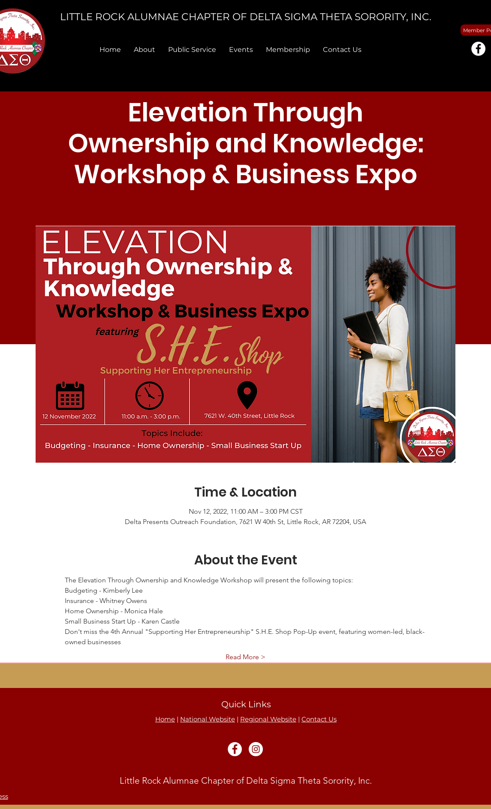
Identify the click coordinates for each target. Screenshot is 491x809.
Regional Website (268, 719)
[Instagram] (256, 749)
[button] (144, 49)
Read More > (245, 657)
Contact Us (319, 719)
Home (165, 719)
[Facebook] (478, 49)
